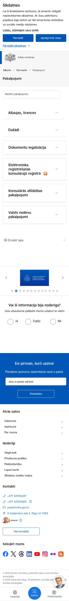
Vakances (10, 421)
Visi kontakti (21, 531)
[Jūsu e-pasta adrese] (36, 381)
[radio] (13, 321)
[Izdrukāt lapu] (34, 240)
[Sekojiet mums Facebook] (5, 554)
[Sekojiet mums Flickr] (53, 554)
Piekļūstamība (13, 464)
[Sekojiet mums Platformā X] (13, 554)
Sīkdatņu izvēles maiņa (18, 475)
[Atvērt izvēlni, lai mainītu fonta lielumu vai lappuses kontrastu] (54, 594)
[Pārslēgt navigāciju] (34, 593)
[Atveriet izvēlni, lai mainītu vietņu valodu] (14, 594)
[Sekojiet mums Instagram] (45, 554)
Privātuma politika (15, 458)
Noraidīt (18, 38)
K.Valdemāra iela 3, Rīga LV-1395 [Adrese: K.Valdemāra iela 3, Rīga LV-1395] (27, 513)
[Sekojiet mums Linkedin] (29, 554)
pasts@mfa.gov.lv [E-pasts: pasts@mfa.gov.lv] (18, 507)
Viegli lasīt (10, 452)
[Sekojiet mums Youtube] (37, 554)
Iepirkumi (10, 426)
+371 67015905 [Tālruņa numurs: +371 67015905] (17, 501)
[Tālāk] (63, 277)
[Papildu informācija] (30, 501)
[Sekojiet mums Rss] (61, 554)
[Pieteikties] (35, 394)
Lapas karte (11, 470)
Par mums (10, 432)
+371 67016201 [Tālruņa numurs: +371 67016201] (16, 496)
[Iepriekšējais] (6, 277)
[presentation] (31, 338)
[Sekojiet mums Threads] (21, 554)
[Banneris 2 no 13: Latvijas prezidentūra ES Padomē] (34, 277)
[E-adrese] (10, 520)
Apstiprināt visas (51, 38)
